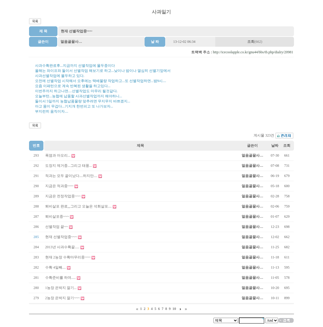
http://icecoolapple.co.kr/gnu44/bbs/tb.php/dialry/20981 (253, 52)
